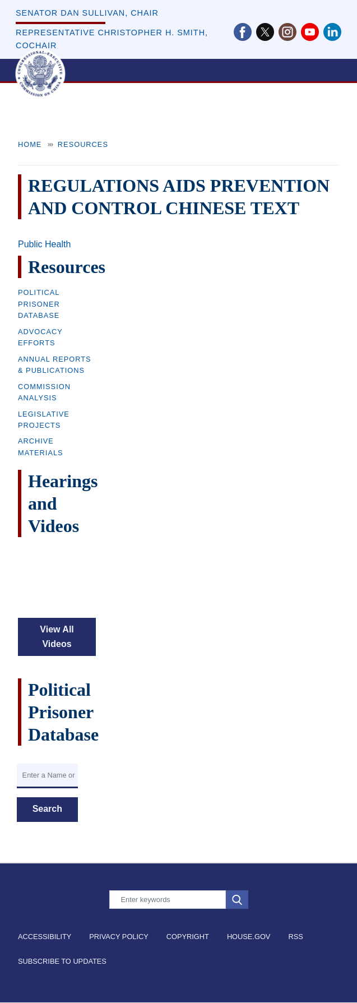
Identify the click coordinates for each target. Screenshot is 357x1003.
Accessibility (44, 936)
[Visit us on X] (267, 32)
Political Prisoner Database (39, 304)
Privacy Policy (119, 936)
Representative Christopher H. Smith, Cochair (112, 39)
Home (29, 144)
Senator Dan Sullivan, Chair (87, 12)
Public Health (44, 244)
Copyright (187, 936)
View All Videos (56, 637)
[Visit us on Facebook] (245, 32)
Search (47, 809)
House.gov (249, 936)
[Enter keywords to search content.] (167, 899)
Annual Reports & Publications (54, 365)
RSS (295, 936)
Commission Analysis (44, 392)
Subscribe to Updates (62, 961)
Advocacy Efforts (40, 337)
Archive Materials (40, 446)
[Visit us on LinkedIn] (332, 32)
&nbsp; (57, 580)
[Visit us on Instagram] (290, 32)
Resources (83, 144)
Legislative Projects (43, 419)
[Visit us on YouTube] (312, 32)
